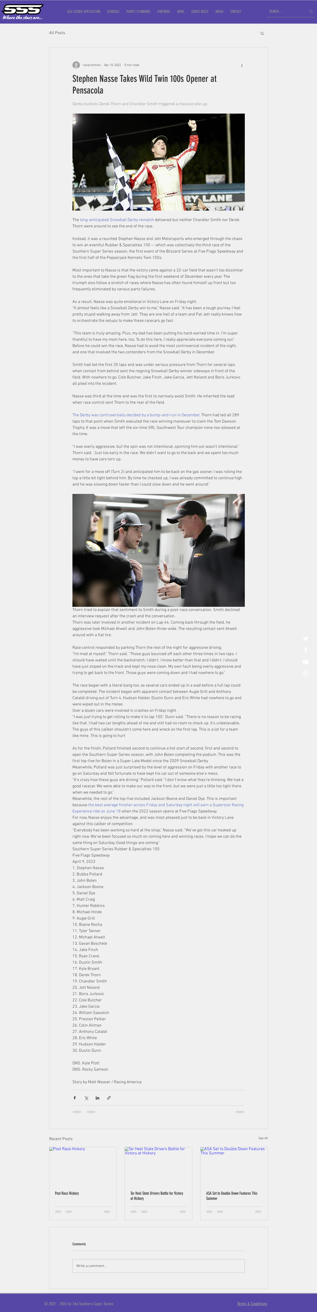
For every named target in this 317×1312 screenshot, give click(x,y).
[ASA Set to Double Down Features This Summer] (234, 1166)
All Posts (57, 33)
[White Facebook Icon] (305, 650)
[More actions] (242, 65)
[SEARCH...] (284, 11)
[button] (262, 33)
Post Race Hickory (67, 1193)
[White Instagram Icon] (305, 673)
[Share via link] (109, 1098)
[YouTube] (305, 661)
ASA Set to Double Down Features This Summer (231, 1196)
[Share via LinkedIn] (97, 1098)
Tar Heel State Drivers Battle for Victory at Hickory (156, 1196)
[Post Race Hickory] (83, 1166)
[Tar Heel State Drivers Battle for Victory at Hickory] (158, 1166)
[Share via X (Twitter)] (86, 1098)
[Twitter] (305, 638)
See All (263, 1138)
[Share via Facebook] (74, 1098)
